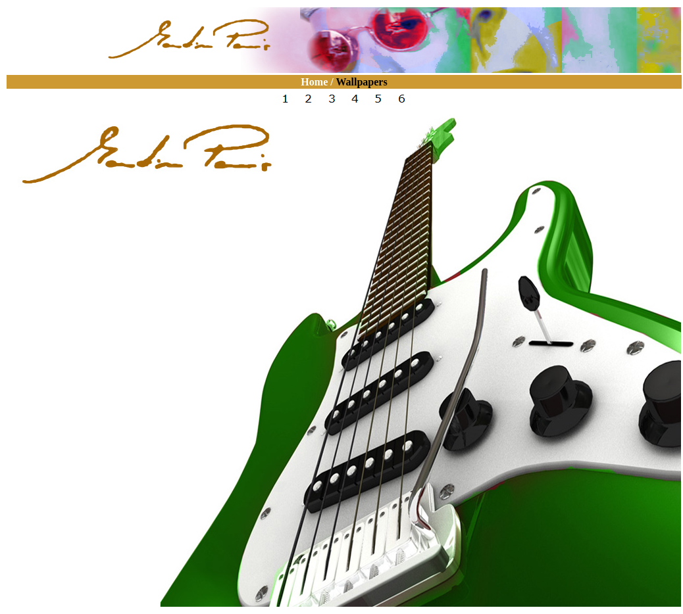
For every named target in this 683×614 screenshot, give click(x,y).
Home (314, 81)
